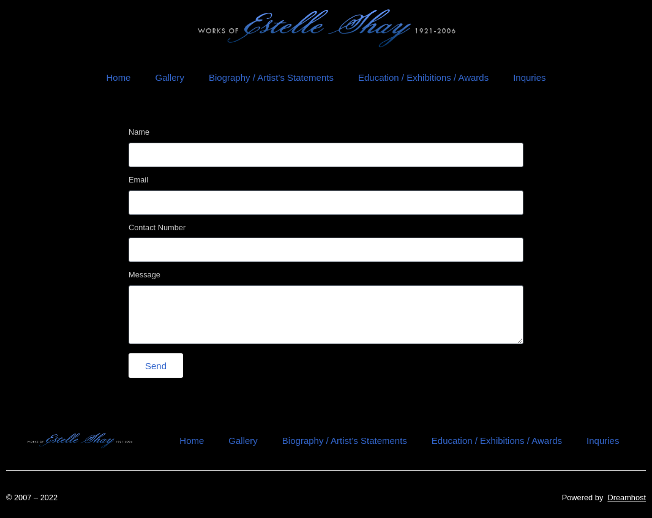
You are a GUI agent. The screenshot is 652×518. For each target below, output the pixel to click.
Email (138, 180)
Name (139, 133)
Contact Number (157, 228)
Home (118, 77)
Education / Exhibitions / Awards (423, 77)
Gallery (169, 77)
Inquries (529, 77)
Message (144, 275)
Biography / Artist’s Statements (271, 77)
